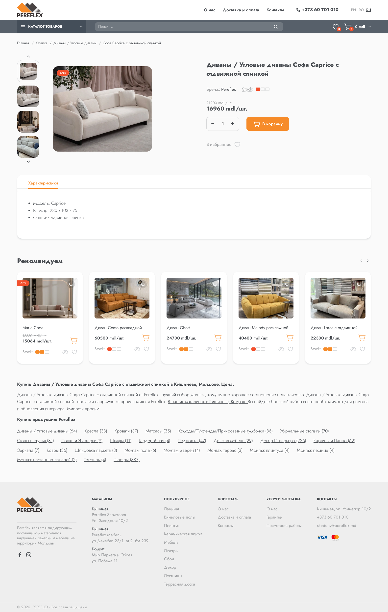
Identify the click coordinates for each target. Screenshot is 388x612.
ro (361, 10)
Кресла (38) (95, 431)
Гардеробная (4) (154, 440)
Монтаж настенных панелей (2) (47, 459)
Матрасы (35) (158, 431)
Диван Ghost (178, 328)
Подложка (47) (192, 440)
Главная (23, 43)
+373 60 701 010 (332, 517)
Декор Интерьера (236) (283, 440)
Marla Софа (33, 328)
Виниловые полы (179, 517)
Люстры (171, 551)
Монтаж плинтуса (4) (270, 450)
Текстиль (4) (95, 459)
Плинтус (171, 525)
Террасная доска (179, 584)
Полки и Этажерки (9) (81, 440)
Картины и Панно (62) (334, 440)
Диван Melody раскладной (263, 328)
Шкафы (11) (120, 440)
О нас (209, 10)
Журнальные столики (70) (304, 431)
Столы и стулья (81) (35, 440)
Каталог (41, 43)
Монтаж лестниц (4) (316, 450)
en (353, 10)
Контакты (275, 10)
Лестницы (173, 576)
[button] (28, 56)
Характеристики (43, 183)
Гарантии (274, 517)
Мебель (171, 542)
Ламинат (171, 509)
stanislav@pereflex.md (336, 525)
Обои (169, 559)
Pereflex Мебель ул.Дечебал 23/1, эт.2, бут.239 (120, 535)
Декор (170, 567)
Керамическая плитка (183, 534)
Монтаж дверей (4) (182, 450)
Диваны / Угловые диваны (75, 43)
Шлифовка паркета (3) (96, 450)
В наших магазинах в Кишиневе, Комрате (208, 401)
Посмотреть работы (284, 525)
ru (368, 10)
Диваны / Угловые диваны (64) (47, 431)
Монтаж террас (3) (224, 450)
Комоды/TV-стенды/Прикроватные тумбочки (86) (225, 431)
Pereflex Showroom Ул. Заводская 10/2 (120, 515)
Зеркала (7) (28, 450)
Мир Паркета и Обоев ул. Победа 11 (120, 555)
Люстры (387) (127, 459)
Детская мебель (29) (233, 440)
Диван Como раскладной (118, 328)
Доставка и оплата (241, 10)
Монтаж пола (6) (140, 450)
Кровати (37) (126, 431)
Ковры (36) (57, 450)
